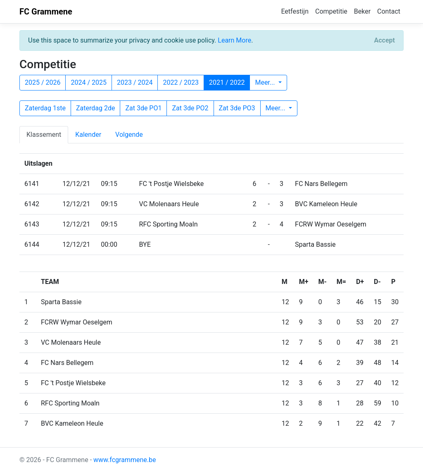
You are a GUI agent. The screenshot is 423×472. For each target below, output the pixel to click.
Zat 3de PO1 (143, 108)
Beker (362, 11)
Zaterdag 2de (95, 108)
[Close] (384, 40)
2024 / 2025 (88, 82)
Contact (388, 11)
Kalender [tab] (88, 134)
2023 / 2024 (134, 82)
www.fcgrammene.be (124, 460)
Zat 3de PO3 (237, 108)
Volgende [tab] (129, 134)
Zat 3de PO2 (190, 108)
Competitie (331, 11)
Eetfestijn (295, 11)
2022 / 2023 (180, 82)
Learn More (234, 40)
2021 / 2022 (227, 82)
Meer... (265, 82)
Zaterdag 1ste (45, 108)
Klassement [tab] (43, 134)
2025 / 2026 (42, 82)
